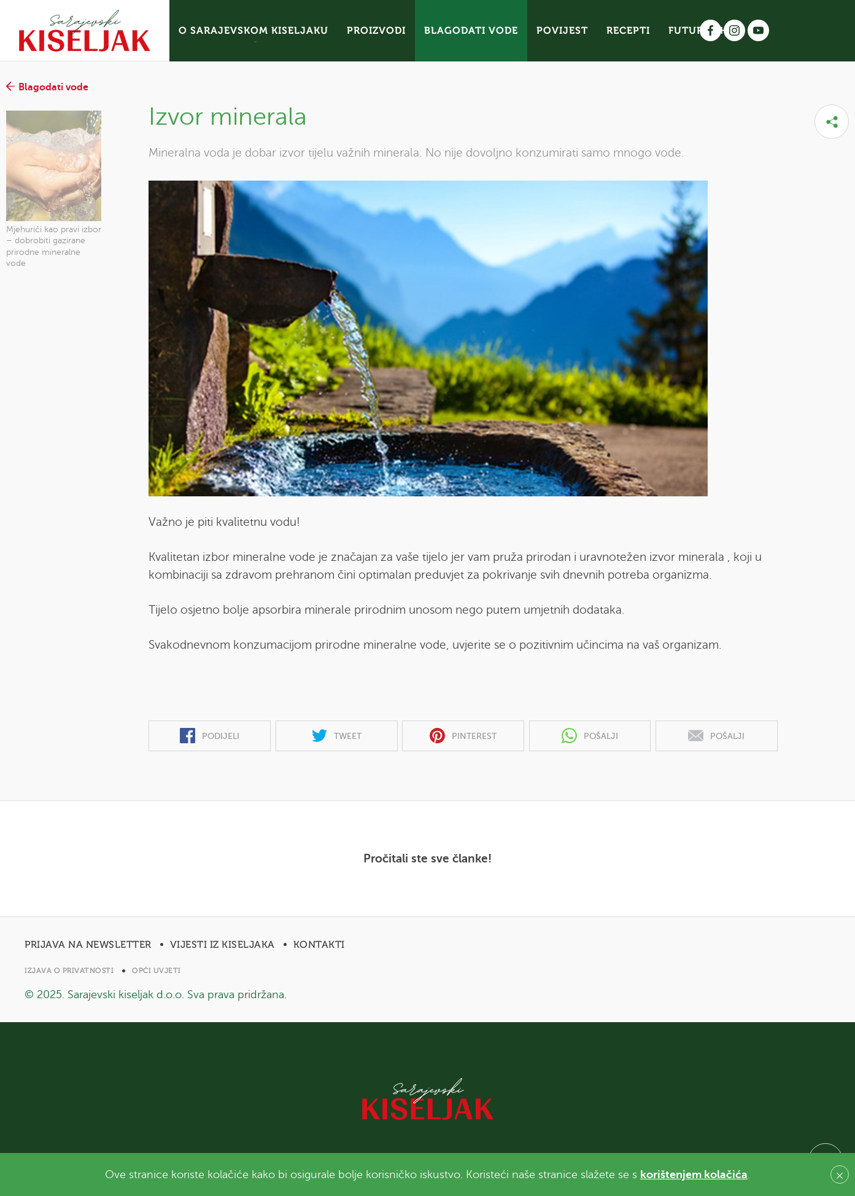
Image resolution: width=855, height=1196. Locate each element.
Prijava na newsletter (88, 944)
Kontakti (319, 944)
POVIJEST (562, 30)
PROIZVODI (376, 30)
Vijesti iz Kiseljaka (222, 944)
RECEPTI (628, 30)
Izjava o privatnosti (69, 970)
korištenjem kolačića (694, 1174)
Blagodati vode (47, 87)
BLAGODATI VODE (471, 30)
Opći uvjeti (156, 970)
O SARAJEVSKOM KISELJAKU (253, 30)
